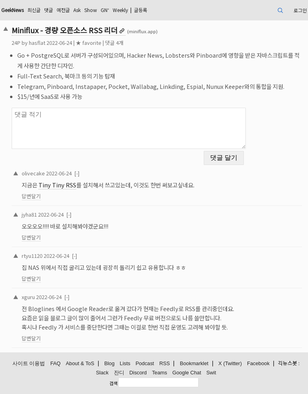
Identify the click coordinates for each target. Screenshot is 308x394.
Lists (125, 363)
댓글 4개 (114, 42)
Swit (211, 373)
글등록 (140, 9)
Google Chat (186, 373)
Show (90, 9)
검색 (113, 383)
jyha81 (29, 214)
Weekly (120, 9)
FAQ (55, 363)
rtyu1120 (32, 255)
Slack (102, 373)
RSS (164, 363)
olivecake (33, 173)
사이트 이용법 (28, 363)
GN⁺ (105, 9)
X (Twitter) (230, 363)
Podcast (145, 363)
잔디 (119, 373)
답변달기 (31, 196)
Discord (138, 373)
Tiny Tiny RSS (57, 185)
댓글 (48, 9)
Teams (159, 373)
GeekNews (12, 9)
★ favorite (88, 42)
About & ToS (80, 363)
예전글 (63, 9)
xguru (28, 297)
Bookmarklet (194, 363)
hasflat (37, 42)
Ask (77, 9)
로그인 (300, 10)
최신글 (34, 9)
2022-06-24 (59, 173)
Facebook (258, 363)
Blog (109, 363)
